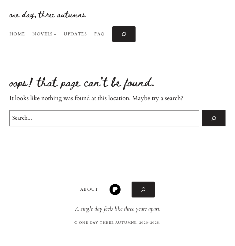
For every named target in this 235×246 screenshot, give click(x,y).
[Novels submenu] (55, 34)
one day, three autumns (47, 14)
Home (17, 34)
